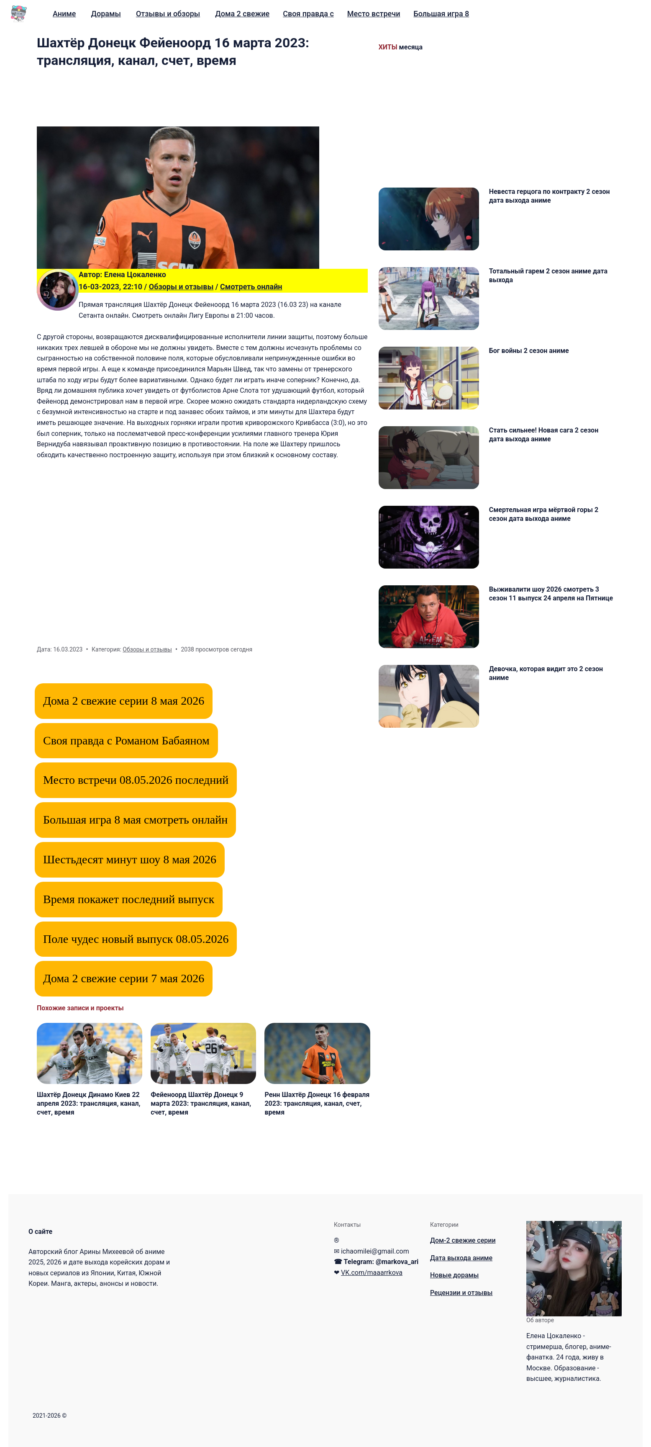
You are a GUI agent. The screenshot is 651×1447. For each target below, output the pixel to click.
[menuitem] (64, 14)
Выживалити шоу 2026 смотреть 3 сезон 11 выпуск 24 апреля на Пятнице (551, 593)
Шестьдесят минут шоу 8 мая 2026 (129, 859)
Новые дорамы (454, 1275)
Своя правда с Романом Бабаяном (126, 740)
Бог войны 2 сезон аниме (529, 351)
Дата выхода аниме (461, 1258)
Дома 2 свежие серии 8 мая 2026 (123, 700)
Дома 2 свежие (242, 13)
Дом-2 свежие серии (463, 1240)
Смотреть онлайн (251, 286)
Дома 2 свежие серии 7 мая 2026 (123, 978)
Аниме (64, 13)
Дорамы (106, 13)
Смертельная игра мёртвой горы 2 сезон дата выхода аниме (544, 514)
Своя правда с (308, 13)
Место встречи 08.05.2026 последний (135, 779)
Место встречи (373, 13)
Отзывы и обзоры (168, 13)
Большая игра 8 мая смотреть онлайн (135, 819)
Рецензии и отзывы (461, 1293)
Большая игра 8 (441, 13)
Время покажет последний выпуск (128, 899)
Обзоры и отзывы (181, 286)
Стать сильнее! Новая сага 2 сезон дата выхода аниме (544, 434)
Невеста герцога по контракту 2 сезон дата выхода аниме (549, 196)
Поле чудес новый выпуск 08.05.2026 (135, 938)
